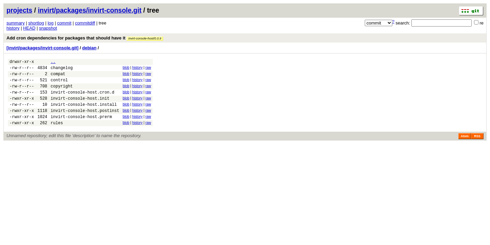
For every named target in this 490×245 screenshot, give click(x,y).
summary (15, 23)
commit (64, 23)
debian (89, 47)
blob (125, 68)
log (50, 23)
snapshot (48, 28)
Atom (465, 147)
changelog (62, 69)
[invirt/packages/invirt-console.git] (42, 47)
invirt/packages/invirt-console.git (90, 10)
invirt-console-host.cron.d (82, 98)
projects (19, 10)
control (59, 84)
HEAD (29, 28)
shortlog (36, 23)
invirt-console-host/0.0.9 (144, 38)
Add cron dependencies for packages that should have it (84, 37)
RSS (477, 147)
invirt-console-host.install (84, 112)
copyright (62, 91)
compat (58, 77)
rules (57, 134)
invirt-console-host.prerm (81, 127)
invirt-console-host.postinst (85, 119)
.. (53, 62)
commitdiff (85, 23)
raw (148, 68)
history (12, 28)
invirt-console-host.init (80, 105)
